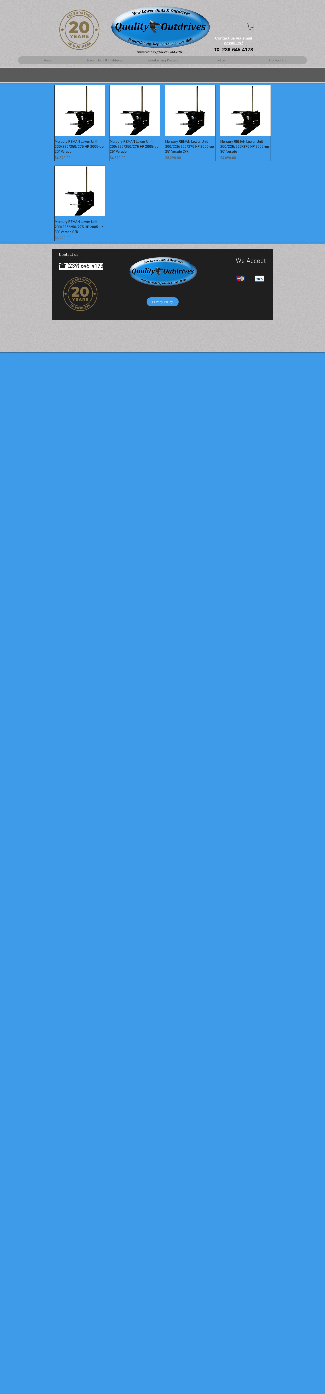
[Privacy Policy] (163, 301)
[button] (251, 26)
